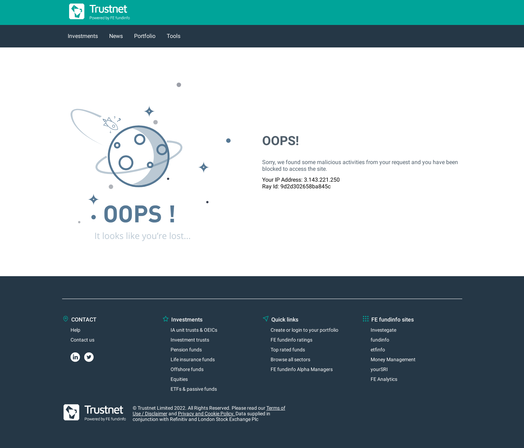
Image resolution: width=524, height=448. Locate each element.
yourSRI (379, 369)
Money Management (393, 359)
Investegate (383, 330)
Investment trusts (190, 340)
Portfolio (144, 36)
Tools (173, 36)
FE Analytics (384, 379)
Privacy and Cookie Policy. (207, 413)
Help (75, 330)
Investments (83, 36)
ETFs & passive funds (194, 389)
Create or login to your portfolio (304, 330)
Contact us (82, 340)
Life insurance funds (193, 359)
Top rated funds (288, 349)
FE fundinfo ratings (291, 340)
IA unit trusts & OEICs (194, 330)
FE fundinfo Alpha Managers (302, 369)
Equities (179, 379)
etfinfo (378, 349)
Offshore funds (187, 369)
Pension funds (186, 349)
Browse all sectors (290, 359)
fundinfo (380, 340)
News (116, 36)
